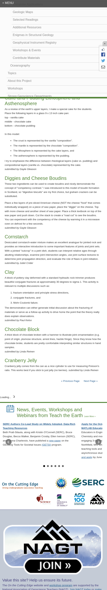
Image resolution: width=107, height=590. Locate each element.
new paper (55, 440)
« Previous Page (70, 381)
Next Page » (90, 381)
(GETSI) (46, 444)
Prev (9, 442)
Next (98, 442)
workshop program (60, 585)
